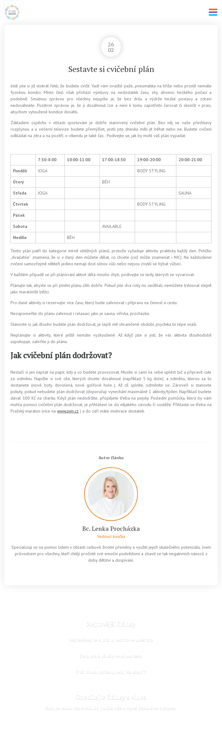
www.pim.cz (68, 411)
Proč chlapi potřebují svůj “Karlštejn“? (111, 671)
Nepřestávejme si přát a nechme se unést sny (111, 639)
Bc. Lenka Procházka (111, 528)
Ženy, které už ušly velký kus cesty (111, 655)
